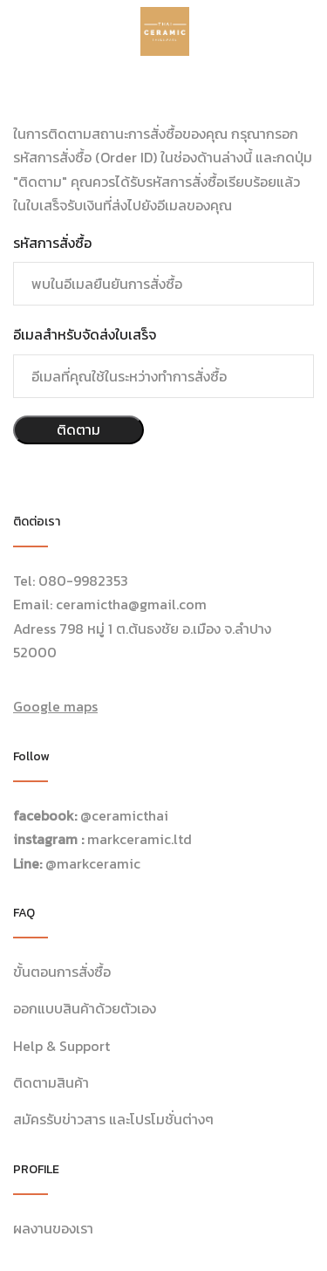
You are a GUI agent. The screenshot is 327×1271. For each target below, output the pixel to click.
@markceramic (92, 863)
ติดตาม (78, 429)
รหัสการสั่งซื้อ (52, 242)
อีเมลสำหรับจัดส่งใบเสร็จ (84, 334)
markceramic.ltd (139, 838)
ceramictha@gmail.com (131, 604)
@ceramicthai (124, 815)
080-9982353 (83, 580)
